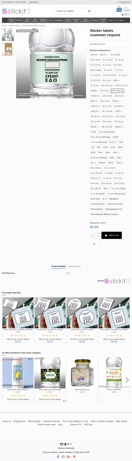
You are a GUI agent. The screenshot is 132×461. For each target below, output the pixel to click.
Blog (60, 424)
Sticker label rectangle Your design (50, 329)
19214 (50, 332)
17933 (114, 392)
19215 (82, 332)
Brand (101, 281)
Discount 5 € (76, 424)
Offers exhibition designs (102, 421)
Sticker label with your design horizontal (18, 329)
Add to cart (112, 235)
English (36, 2)
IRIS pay (88, 424)
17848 (82, 392)
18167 (18, 392)
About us (7, 421)
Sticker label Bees (114, 390)
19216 (114, 332)
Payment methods (51, 421)
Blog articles (121, 421)
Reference (95, 223)
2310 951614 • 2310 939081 (14, 2)
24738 (50, 392)
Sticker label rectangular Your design (114, 329)
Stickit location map (47, 424)
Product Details (59, 266)
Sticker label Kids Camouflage (50, 390)
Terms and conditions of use (75, 421)
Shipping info (20, 421)
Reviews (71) (75, 266)
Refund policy (34, 421)
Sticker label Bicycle (82, 390)
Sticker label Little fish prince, (18, 390)
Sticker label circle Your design (82, 329)
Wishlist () (123, 2)
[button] (85, 20)
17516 (18, 332)
